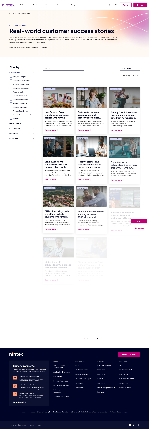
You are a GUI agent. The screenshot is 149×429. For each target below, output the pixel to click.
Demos (141, 5)
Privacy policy (32, 425)
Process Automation (20, 96)
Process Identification (20, 99)
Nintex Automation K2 (26, 385)
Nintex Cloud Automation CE (29, 377)
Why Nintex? (19, 402)
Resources (62, 5)
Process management (61, 385)
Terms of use (22, 425)
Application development (62, 372)
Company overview (104, 365)
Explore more (51, 132)
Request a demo (129, 354)
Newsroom (101, 374)
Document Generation (21, 88)
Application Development (22, 80)
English (116, 5)
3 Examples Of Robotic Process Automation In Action (89, 412)
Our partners (123, 383)
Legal (39, 425)
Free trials (100, 392)
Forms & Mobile (18, 92)
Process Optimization (20, 111)
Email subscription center (106, 388)
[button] (109, 5)
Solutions (37, 5)
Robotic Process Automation (23, 115)
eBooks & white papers (83, 379)
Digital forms (57, 376)
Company (75, 5)
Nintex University (125, 388)
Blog (77, 365)
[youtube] (130, 425)
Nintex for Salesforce (26, 393)
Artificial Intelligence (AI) (21, 84)
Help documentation (126, 379)
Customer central (125, 370)
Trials (126, 5)
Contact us (101, 383)
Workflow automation (61, 396)
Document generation (61, 381)
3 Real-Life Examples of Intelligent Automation (53, 412)
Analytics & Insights (19, 77)
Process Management (20, 107)
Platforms (24, 5)
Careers (100, 379)
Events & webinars (81, 374)
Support (122, 365)
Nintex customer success (118, 412)
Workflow (16, 119)
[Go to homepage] (8, 4)
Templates (79, 383)
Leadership (101, 370)
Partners (50, 5)
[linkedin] (134, 425)
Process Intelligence (20, 103)
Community (123, 374)
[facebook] (138, 425)
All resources (79, 388)
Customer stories (81, 370)
